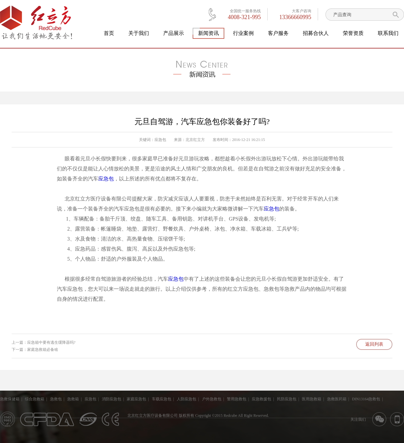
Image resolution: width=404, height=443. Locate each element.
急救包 (56, 399)
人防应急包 (186, 399)
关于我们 (138, 33)
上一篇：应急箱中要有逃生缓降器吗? (43, 342)
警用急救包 (236, 399)
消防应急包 (111, 399)
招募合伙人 (316, 33)
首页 (109, 33)
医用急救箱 (311, 399)
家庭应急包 (136, 399)
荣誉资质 (353, 33)
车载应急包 (161, 399)
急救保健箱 (9, 399)
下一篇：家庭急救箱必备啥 (35, 349)
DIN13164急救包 (366, 399)
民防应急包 (286, 399)
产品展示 (173, 33)
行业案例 (243, 33)
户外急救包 (211, 399)
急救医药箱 (336, 399)
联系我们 (388, 33)
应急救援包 (261, 399)
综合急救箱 (34, 399)
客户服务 (278, 33)
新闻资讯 (208, 33)
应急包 (160, 139)
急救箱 (73, 399)
